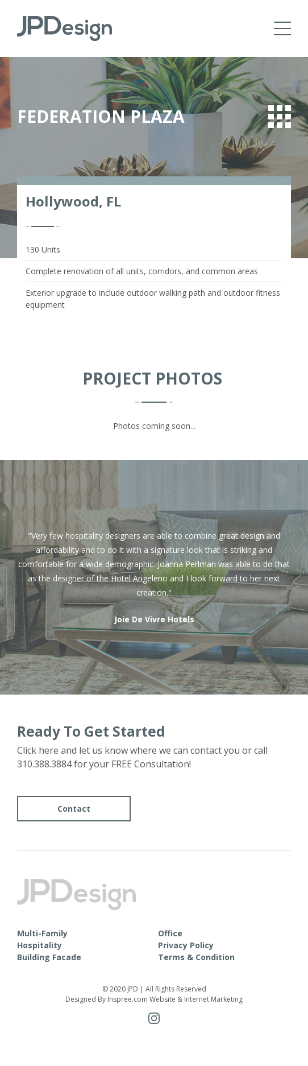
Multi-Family (42, 933)
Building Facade (49, 957)
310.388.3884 (44, 764)
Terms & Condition (196, 957)
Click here (38, 750)
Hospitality (39, 945)
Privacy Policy (186, 945)
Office (170, 933)
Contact (73, 808)
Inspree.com (127, 999)
